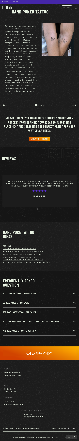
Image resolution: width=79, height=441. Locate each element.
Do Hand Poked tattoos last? (16, 303)
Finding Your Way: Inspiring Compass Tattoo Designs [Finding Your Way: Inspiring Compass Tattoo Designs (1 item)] (19, 249)
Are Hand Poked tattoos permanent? (19, 331)
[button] (39, 295)
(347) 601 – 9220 (9, 401)
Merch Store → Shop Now (10, 2)
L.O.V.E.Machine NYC (17, 428)
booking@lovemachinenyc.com (14, 404)
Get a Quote (66, 8)
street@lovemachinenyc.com (33, 417)
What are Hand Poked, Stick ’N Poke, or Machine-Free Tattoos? (31, 321)
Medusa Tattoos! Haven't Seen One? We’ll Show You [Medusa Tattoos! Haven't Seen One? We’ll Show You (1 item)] (19, 257)
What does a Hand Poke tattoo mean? (19, 293)
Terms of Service (58, 438)
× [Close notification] (76, 1)
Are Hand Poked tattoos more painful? (20, 312)
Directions (8, 379)
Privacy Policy (46, 438)
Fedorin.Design (70, 428)
